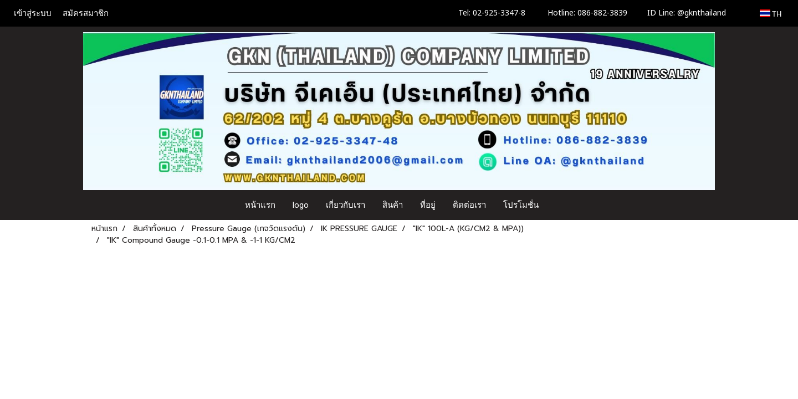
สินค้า (392, 205)
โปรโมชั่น (521, 205)
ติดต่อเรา (469, 205)
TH (770, 13)
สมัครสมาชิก (86, 13)
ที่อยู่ (428, 205)
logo (301, 205)
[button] (557, 205)
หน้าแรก (260, 205)
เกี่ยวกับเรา (345, 205)
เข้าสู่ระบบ (33, 13)
